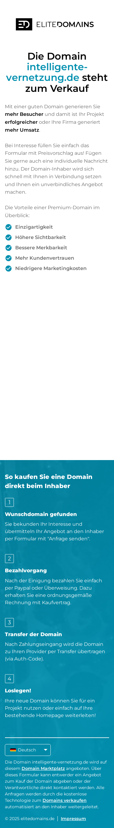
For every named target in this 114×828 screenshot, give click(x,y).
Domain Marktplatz (43, 768)
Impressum (73, 818)
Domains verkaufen (65, 800)
